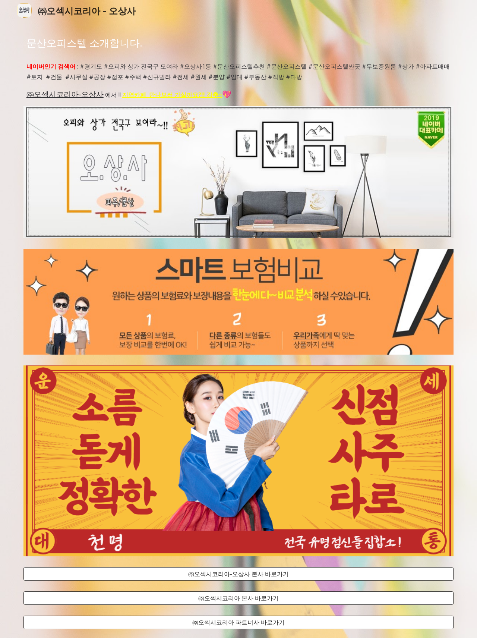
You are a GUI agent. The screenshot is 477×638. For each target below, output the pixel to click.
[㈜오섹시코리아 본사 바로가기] (238, 598)
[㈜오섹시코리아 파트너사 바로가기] (238, 622)
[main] (238, 43)
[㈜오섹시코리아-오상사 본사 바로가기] (238, 574)
